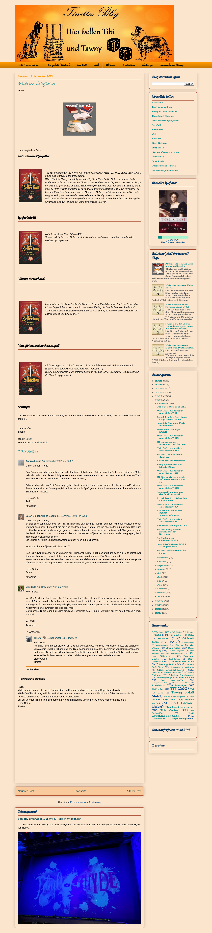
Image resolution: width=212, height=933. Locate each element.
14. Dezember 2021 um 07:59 (72, 516)
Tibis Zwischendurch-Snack (173, 714)
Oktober (162, 561)
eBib (96, 65)
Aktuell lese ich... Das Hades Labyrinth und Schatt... (172, 418)
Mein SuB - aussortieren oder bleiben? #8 (170, 520)
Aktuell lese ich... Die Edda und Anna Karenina (179, 265)
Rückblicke (158, 685)
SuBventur (157, 689)
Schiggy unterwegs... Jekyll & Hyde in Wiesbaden (49, 818)
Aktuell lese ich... (40, 442)
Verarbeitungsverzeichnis (165, 170)
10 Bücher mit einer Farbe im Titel (179, 286)
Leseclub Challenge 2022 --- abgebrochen (171, 545)
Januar (161, 596)
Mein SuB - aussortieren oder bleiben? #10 (170, 486)
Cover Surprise (176, 650)
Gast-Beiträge (159, 143)
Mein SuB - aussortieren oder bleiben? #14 (170, 411)
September (163, 565)
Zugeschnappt (180, 718)
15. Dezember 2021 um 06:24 (62, 638)
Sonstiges (180, 685)
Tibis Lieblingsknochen (179, 707)
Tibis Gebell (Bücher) (58, 65)
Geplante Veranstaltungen (166, 152)
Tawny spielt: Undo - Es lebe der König (169, 465)
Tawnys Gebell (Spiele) (164, 111)
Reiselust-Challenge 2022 (172, 525)
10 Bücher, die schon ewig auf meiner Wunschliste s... (171, 479)
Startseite (80, 791)
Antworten (31, 506)
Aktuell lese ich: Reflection (171, 460)
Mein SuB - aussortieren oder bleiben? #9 (170, 505)
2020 (159, 601)
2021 (158, 400)
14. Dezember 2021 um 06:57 (57, 461)
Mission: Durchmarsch (181, 675)
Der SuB (82, 65)
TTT (173, 688)
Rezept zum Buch (181, 683)
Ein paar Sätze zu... (173, 654)
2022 (159, 396)
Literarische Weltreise (182, 667)
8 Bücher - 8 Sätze (182, 635)
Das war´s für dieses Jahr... (171, 407)
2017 (158, 613)
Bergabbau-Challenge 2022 (168, 430)
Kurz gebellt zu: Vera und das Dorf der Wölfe (170, 493)
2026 (159, 381)
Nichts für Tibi (186, 677)
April (160, 585)
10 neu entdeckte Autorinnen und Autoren (171, 443)
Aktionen (111, 65)
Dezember (163, 403)
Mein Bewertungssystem (165, 120)
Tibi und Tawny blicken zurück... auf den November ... (169, 531)
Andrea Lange (33, 461)
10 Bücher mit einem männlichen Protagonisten (179, 346)
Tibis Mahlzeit (170, 710)
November (163, 557)
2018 (158, 609)
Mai (159, 581)
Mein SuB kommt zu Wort (166, 672)
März (160, 588)
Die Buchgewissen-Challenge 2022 (167, 539)
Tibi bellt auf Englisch (174, 696)
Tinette (38, 638)
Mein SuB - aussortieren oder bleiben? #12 (170, 449)
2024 (159, 388)
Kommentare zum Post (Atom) (85, 802)
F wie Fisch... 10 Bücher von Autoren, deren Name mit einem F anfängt (179, 326)
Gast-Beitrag (174, 659)
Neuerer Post (26, 791)
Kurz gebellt (167, 664)
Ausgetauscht (188, 642)
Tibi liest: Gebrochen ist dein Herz (169, 455)
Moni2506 (31, 587)
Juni (159, 577)
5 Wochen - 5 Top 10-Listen (167, 632)
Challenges (147, 65)
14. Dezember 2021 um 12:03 (52, 587)
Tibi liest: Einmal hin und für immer (171, 551)
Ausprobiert (162, 645)
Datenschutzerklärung (172, 65)
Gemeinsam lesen (182, 661)
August (161, 569)
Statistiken (129, 65)
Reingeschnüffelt (159, 683)
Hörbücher (157, 129)
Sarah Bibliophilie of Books (41, 516)
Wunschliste (158, 718)
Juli (159, 573)
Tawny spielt (182, 692)
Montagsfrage (164, 677)
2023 (159, 392)
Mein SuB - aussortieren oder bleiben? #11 (170, 471)
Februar (161, 592)
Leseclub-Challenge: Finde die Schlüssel (171, 424)
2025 (159, 384)
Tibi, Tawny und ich (29, 65)
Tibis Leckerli (182, 703)
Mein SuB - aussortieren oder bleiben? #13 (170, 436)
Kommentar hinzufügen (32, 679)
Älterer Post (134, 791)
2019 (158, 605)
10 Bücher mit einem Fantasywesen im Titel (177, 305)
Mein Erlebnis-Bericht (171, 669)
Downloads (158, 161)
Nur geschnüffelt (173, 680)
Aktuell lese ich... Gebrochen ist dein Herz (172, 499)
